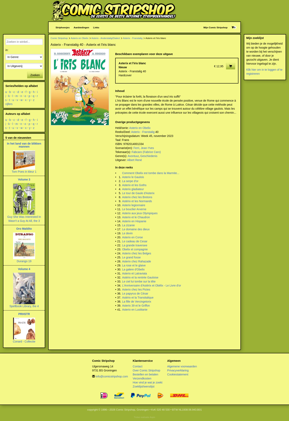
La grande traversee (134, 245)
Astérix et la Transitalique (137, 297)
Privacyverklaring (178, 370)
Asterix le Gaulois (133, 177)
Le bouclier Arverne (134, 209)
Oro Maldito (24, 228)
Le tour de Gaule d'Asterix (138, 193)
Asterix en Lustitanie (134, 309)
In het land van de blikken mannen (24, 145)
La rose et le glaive (134, 265)
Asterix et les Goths (134, 185)
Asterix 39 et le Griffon (136, 305)
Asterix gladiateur (133, 189)
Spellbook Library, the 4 (24, 306)
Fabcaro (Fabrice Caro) (146, 152)
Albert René (134, 160)
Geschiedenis (148, 156)
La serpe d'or (130, 181)
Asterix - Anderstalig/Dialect (105, 38)
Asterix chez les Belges (136, 253)
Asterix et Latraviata (134, 273)
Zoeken (35, 75)
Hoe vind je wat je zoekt (147, 382)
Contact (137, 366)
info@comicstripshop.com (112, 376)
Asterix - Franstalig (132, 38)
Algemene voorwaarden (182, 366)
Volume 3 (24, 179)
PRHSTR (24, 314)
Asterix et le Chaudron (136, 217)
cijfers (8, 104)
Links (96, 27)
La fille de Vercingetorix (136, 301)
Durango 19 (24, 261)
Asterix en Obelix (79, 38)
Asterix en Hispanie (134, 221)
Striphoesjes (63, 27)
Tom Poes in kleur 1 (24, 171)
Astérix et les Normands (137, 201)
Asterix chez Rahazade (136, 261)
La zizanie (128, 225)
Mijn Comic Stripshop (216, 27)
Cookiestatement (177, 374)
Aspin (152, 417)
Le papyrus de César (135, 293)
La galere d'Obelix (133, 269)
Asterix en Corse (132, 237)
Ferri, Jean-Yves (143, 148)
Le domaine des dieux (136, 229)
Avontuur (133, 156)
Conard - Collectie (24, 341)
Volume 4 (24, 269)
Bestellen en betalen (145, 374)
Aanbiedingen (81, 27)
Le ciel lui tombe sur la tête (139, 281)
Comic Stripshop (59, 38)
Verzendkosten (142, 378)
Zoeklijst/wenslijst (143, 386)
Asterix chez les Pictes (136, 289)
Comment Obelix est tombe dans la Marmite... (150, 173)
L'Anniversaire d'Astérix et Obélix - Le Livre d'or (151, 285)
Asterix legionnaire (133, 205)
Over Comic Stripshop (146, 370)
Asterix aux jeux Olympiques (140, 213)
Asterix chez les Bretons (137, 197)
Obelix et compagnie (135, 249)
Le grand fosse (131, 257)
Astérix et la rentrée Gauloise (140, 277)
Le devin (127, 233)
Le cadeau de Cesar (134, 241)
